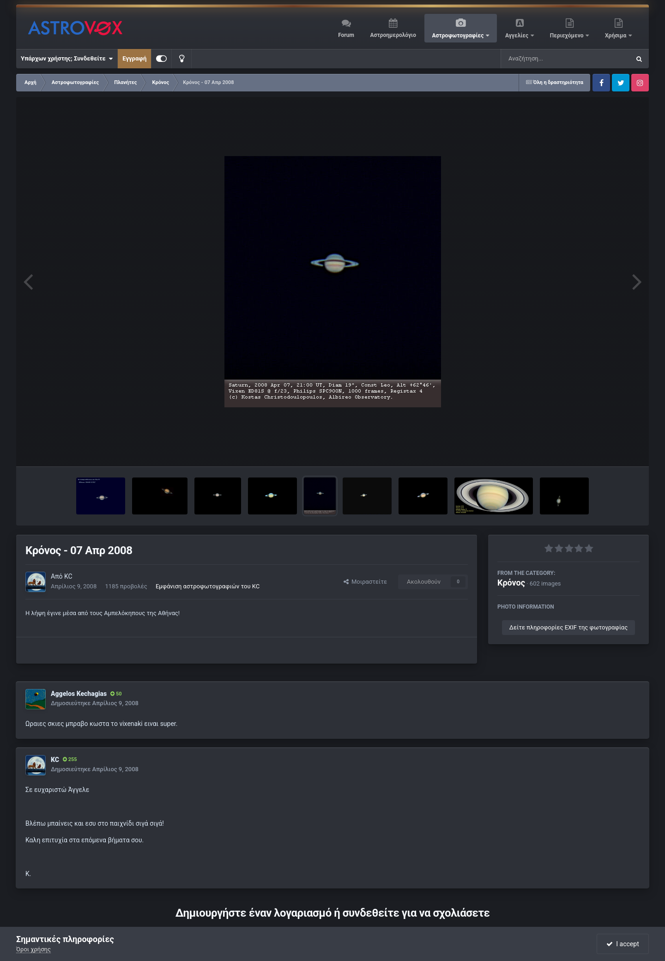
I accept (622, 944)
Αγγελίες (517, 35)
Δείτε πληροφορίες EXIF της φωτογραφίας (568, 627)
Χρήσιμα (616, 35)
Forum (346, 35)
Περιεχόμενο (567, 35)
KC (68, 576)
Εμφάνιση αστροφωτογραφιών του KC (208, 586)
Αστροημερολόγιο (393, 35)
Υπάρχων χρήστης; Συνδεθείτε (67, 58)
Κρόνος (511, 582)
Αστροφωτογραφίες (458, 35)
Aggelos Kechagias (79, 693)
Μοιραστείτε (365, 581)
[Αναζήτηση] (546, 58)
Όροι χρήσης (33, 949)
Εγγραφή (134, 58)
